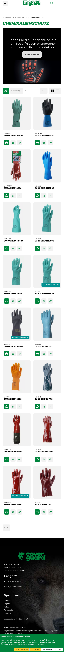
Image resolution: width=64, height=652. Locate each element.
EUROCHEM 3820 (13, 399)
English (7, 604)
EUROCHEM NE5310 (14, 346)
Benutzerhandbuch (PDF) (15, 627)
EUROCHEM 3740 (44, 399)
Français (8, 600)
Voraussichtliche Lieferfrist (16, 619)
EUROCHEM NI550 (13, 135)
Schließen (35, 649)
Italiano (7, 607)
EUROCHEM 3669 (13, 452)
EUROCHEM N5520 (13, 293)
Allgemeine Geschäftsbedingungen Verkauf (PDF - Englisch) (31, 630)
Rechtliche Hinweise (13, 634)
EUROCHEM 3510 (43, 504)
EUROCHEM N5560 (44, 188)
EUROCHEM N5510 (44, 293)
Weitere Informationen (52, 649)
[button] (13, 142)
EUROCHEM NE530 (44, 135)
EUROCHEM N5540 (14, 241)
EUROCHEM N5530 (44, 241)
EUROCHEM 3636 (12, 188)
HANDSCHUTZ (21, 17)
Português (8, 610)
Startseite (7, 18)
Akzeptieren (22, 649)
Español (7, 613)
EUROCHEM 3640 (44, 452)
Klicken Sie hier (32, 54)
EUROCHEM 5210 (43, 346)
